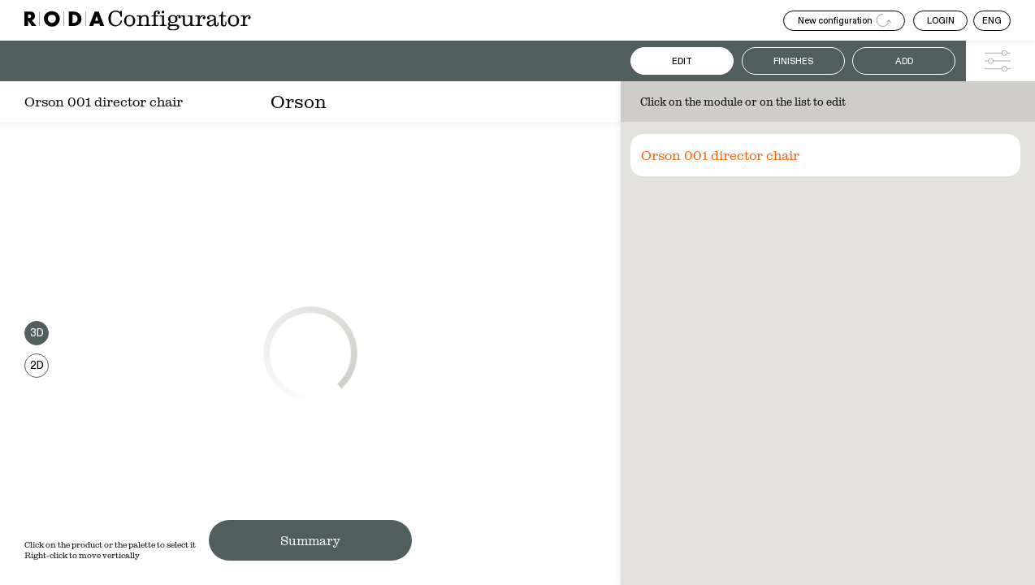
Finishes (793, 61)
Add (904, 61)
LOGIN (941, 20)
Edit (682, 61)
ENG (992, 20)
